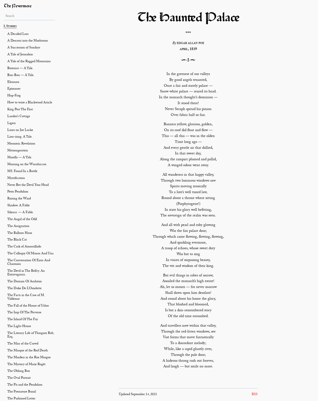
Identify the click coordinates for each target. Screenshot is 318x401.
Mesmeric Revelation (21, 144)
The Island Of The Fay (22, 320)
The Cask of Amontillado (24, 247)
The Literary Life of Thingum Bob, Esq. (30, 335)
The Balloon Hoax (19, 233)
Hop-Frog (14, 96)
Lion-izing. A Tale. (19, 137)
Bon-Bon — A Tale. (20, 75)
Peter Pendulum (17, 192)
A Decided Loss (18, 34)
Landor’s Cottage (18, 117)
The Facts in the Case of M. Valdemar (26, 297)
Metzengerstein (17, 151)
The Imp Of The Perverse (24, 313)
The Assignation (18, 226)
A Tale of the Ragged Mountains (29, 62)
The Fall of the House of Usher (28, 306)
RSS (255, 394)
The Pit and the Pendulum (24, 385)
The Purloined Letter (21, 399)
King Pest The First (20, 110)
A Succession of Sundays (23, 48)
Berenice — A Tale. (20, 69)
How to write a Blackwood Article (29, 103)
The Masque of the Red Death (27, 351)
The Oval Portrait (19, 378)
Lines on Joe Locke (20, 130)
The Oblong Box (18, 371)
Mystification (16, 178)
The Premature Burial (21, 392)
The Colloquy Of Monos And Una (30, 254)
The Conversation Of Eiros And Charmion (28, 262)
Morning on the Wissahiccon (26, 165)
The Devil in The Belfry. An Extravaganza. (26, 273)
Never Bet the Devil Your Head (28, 185)
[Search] (29, 16)
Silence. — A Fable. (20, 213)
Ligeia (11, 123)
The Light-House (19, 326)
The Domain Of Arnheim (24, 282)
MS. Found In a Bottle (22, 171)
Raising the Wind (19, 199)
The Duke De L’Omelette (24, 289)
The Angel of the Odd (22, 219)
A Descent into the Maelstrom (27, 41)
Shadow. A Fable (18, 206)
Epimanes (13, 89)
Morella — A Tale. (19, 158)
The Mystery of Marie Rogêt (26, 365)
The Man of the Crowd (22, 344)
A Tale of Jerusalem (20, 55)
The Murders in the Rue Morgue (29, 358)
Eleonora (13, 82)
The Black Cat (17, 240)
